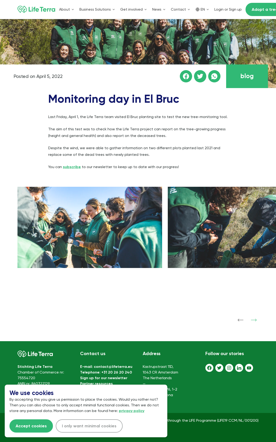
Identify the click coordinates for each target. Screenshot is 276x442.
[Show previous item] (240, 320)
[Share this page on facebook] (186, 76)
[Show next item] (254, 320)
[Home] (36, 9)
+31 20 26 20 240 (116, 372)
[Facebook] (209, 368)
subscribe (72, 167)
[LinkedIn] (239, 368)
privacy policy (131, 410)
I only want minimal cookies (89, 426)
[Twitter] (219, 368)
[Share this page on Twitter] (200, 76)
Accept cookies (31, 426)
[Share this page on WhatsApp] (214, 76)
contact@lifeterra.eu (113, 366)
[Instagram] (229, 368)
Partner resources (96, 383)
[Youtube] (249, 368)
